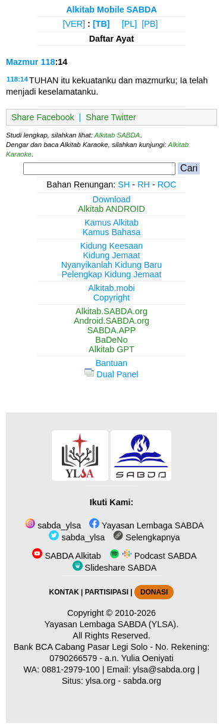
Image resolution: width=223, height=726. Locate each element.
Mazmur (22, 62)
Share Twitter (111, 117)
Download (112, 199)
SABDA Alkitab (66, 556)
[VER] (74, 24)
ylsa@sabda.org (164, 669)
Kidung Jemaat (111, 255)
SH (124, 184)
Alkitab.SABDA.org (111, 311)
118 (47, 62)
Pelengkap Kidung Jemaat (111, 274)
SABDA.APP (111, 330)
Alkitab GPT (111, 349)
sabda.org (142, 681)
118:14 (17, 79)
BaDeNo (111, 340)
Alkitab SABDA (117, 135)
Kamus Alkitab (111, 222)
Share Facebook (42, 117)
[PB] (150, 24)
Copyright (111, 297)
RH (143, 184)
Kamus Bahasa (112, 232)
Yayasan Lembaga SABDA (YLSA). (111, 624)
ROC (167, 184)
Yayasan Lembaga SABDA (146, 525)
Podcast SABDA (153, 556)
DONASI (154, 592)
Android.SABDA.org (111, 321)
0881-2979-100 (71, 669)
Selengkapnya (146, 537)
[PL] (129, 24)
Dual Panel (111, 374)
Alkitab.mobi (111, 288)
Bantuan (112, 363)
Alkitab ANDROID (111, 209)
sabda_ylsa (53, 525)
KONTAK (64, 592)
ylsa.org (100, 681)
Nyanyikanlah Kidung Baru (111, 265)
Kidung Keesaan (111, 246)
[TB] (101, 24)
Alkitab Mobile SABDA (111, 9)
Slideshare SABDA (115, 567)
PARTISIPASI (106, 592)
